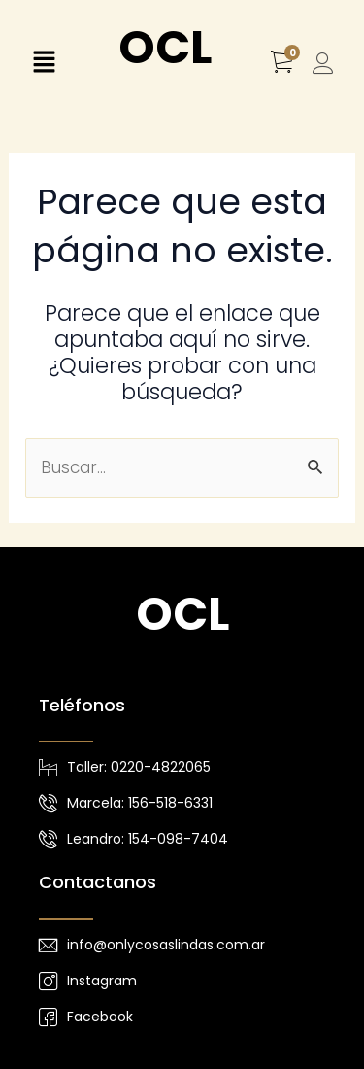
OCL (165, 47)
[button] (43, 64)
